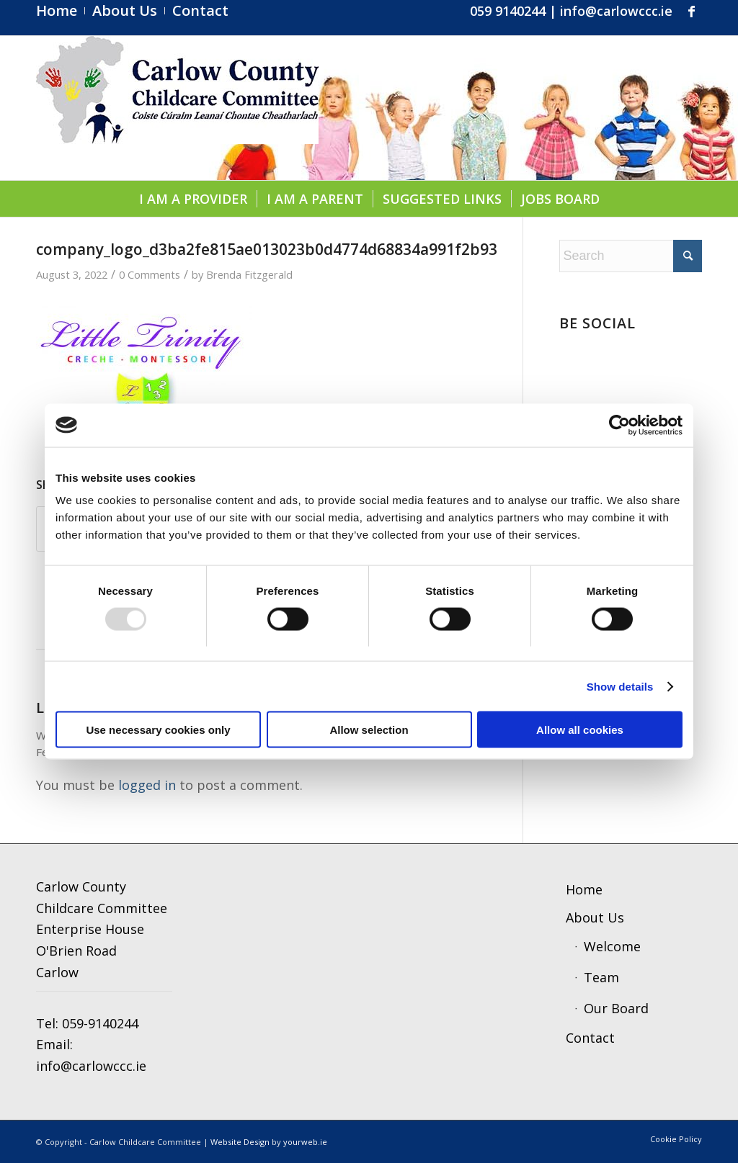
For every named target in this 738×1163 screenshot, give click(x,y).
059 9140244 (508, 10)
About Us (595, 917)
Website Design (240, 1141)
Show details (620, 686)
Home (584, 889)
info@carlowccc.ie (616, 10)
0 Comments (149, 274)
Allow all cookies (579, 730)
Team (601, 977)
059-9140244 (100, 1023)
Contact (590, 1037)
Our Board (616, 1008)
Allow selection (368, 730)
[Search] (630, 256)
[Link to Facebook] (691, 11)
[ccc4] (177, 108)
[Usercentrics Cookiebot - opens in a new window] (619, 425)
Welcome (612, 946)
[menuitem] (60, 10)
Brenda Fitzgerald (249, 274)
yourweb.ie (305, 1141)
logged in (147, 785)
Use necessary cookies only (158, 730)
